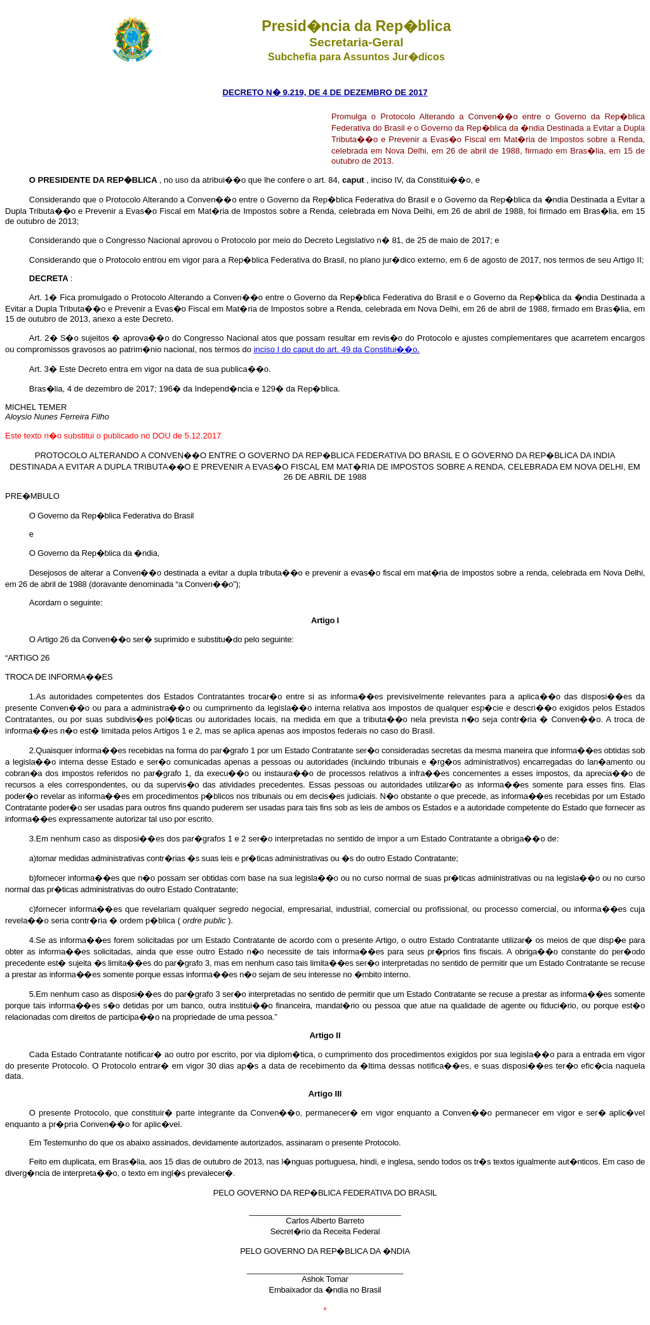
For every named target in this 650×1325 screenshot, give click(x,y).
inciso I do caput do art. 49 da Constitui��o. (337, 349)
